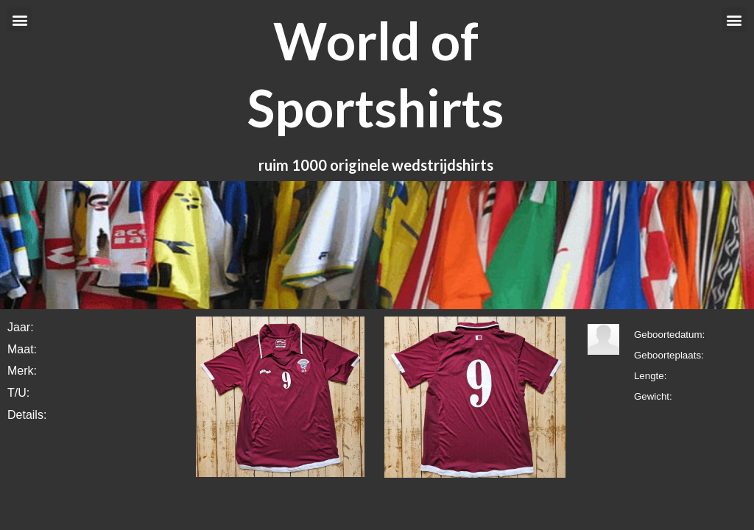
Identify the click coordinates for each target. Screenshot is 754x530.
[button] (19, 19)
